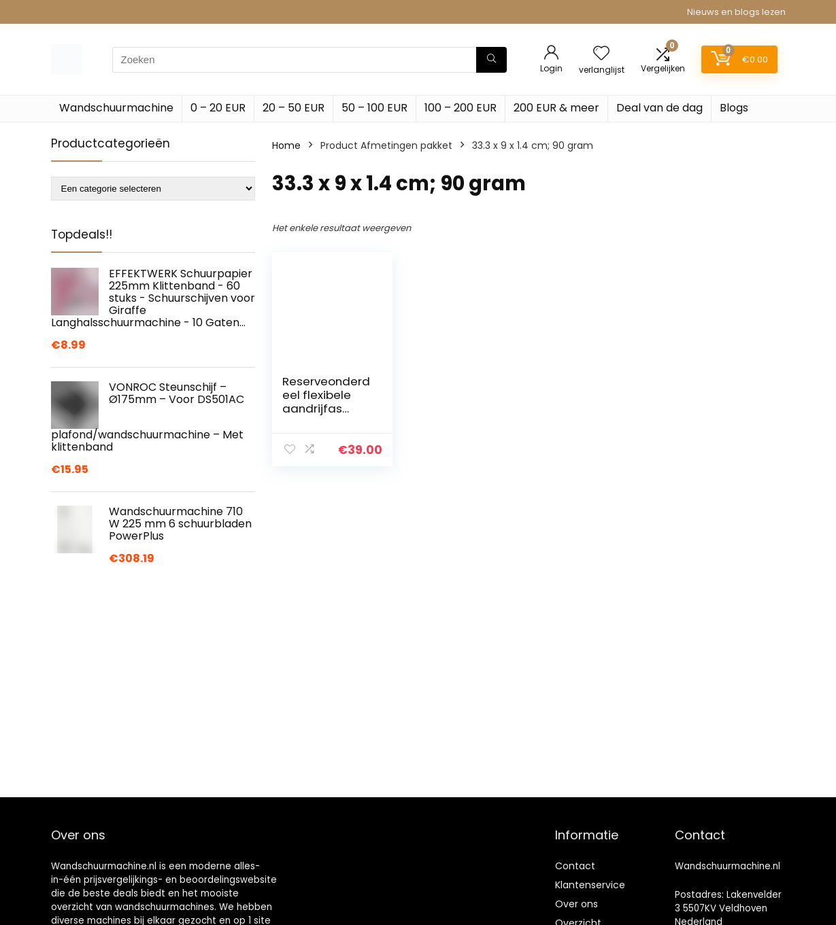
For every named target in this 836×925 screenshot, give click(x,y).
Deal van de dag (659, 108)
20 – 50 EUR (293, 108)
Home (286, 145)
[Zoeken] (491, 60)
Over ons (576, 904)
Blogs (734, 108)
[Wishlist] (601, 54)
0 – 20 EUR (218, 108)
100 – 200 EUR (460, 108)
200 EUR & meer (556, 108)
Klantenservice (590, 885)
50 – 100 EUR (374, 108)
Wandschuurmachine (116, 108)
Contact (575, 866)
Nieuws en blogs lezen (736, 12)
